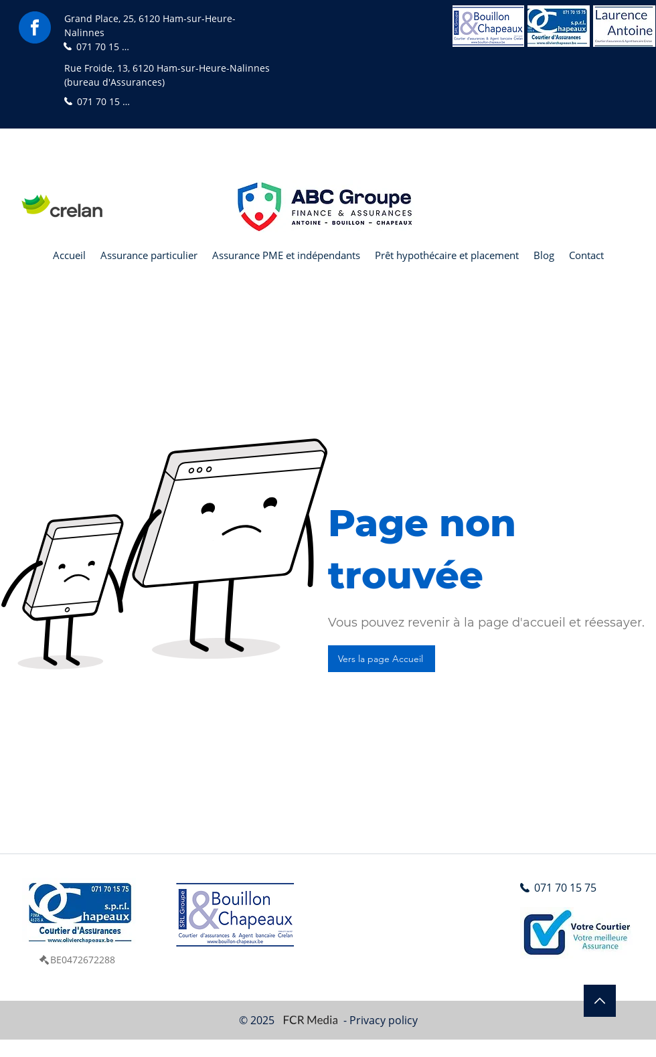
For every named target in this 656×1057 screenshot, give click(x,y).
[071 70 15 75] (98, 46)
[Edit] (600, 1001)
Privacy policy (383, 1020)
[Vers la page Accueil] (381, 658)
